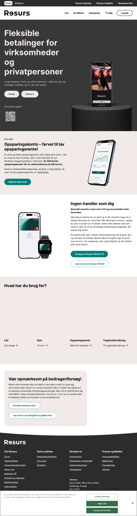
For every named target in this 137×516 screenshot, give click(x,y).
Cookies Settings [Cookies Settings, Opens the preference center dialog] (102, 497)
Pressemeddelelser (110, 456)
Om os (7, 456)
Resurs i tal (9, 469)
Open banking (10, 486)
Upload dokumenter (78, 465)
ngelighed (13, 461)
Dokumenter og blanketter (81, 461)
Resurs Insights (105, 3)
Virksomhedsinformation (15, 465)
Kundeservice (125, 3)
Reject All (102, 504)
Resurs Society (83, 3)
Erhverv (19, 3)
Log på (124, 13)
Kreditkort (78, 13)
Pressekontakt (108, 465)
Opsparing (94, 13)
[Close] (133, 503)
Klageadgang (75, 469)
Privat (8, 3)
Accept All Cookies (102, 510)
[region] (68, 503)
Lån (66, 13)
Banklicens (9, 474)
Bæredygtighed (11, 482)
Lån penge (41, 461)
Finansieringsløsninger (47, 456)
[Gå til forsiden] (17, 13)
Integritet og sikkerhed (14, 478)
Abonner (106, 469)
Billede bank (107, 461)
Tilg (5, 461)
